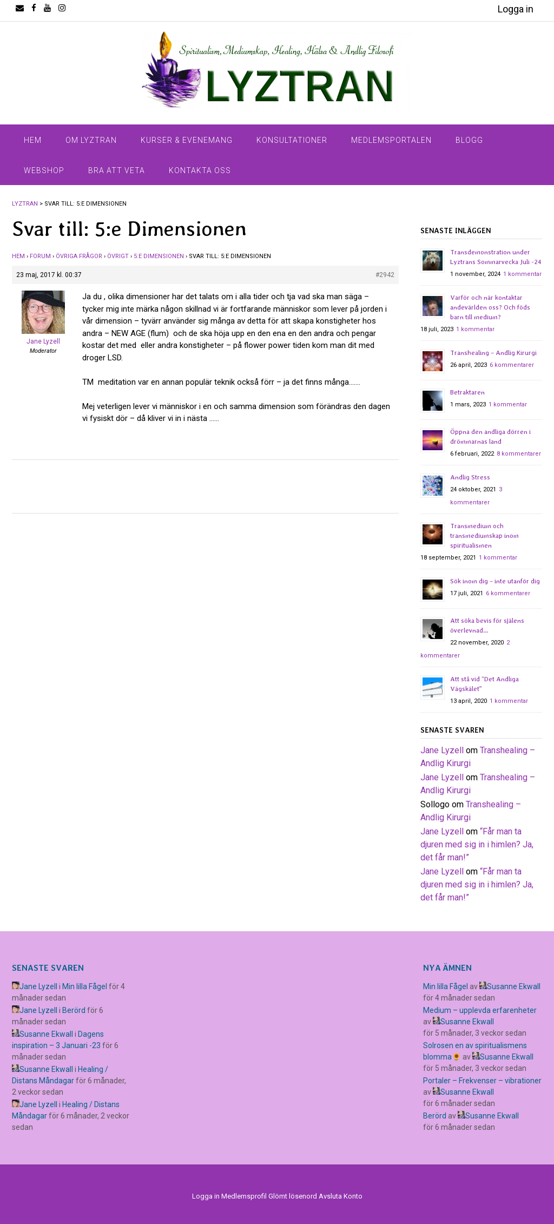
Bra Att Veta (116, 170)
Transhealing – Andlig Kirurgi (493, 353)
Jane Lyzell (442, 750)
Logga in (515, 9)
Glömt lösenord (292, 1196)
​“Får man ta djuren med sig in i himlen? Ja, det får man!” (476, 844)
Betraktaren (467, 392)
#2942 (384, 275)
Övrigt (118, 256)
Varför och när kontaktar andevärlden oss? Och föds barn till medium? (490, 307)
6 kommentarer (512, 364)
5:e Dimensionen (159, 256)
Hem (33, 140)
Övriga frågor (79, 256)
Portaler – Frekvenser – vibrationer (482, 1080)
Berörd (73, 1010)
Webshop (44, 170)
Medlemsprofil (244, 1196)
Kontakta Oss (200, 170)
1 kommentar (522, 274)
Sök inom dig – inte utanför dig (495, 581)
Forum (40, 256)
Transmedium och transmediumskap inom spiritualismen (484, 535)
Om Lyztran (91, 140)
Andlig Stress (470, 477)
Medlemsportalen (391, 140)
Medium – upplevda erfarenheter (480, 1010)
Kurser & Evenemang (187, 140)
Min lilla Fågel (84, 986)
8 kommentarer (519, 453)
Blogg (469, 140)
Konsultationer (291, 140)
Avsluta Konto (340, 1196)
